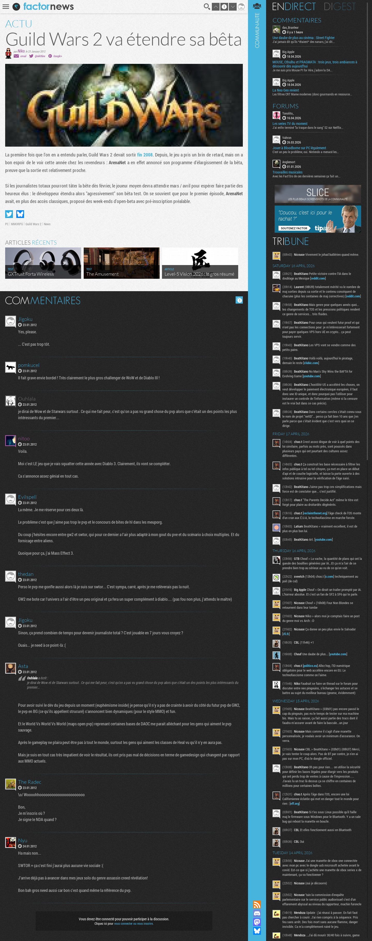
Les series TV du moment (290, 124)
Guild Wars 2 (33, 224)
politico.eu (310, 665)
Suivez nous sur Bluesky (257, 931)
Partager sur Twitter (9, 214)
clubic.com (311, 362)
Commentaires (297, 20)
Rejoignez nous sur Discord (257, 913)
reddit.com (318, 278)
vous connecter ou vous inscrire (133, 923)
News (47, 224)
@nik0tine (40, 56)
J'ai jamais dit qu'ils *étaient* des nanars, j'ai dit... (304, 42)
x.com (329, 576)
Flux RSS (257, 904)
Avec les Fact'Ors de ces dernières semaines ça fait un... (306, 176)
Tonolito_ (288, 113)
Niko (21, 51)
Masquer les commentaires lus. (239, 300)
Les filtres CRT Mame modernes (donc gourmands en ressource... (312, 94)
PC (7, 224)
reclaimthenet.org (315, 513)
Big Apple (288, 52)
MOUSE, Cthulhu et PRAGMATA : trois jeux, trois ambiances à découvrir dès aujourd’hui (315, 64)
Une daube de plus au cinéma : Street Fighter (304, 38)
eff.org (294, 803)
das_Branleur (290, 27)
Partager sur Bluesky (20, 214)
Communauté (257, 445)
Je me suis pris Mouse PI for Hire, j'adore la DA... (302, 70)
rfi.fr (286, 633)
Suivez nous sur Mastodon (257, 922)
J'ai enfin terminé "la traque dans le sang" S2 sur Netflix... (308, 127)
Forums (286, 106)
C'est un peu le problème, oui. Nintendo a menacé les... (306, 152)
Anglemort (288, 162)
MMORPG (17, 224)
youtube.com (311, 376)
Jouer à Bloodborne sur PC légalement (299, 148)
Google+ (57, 56)
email (23, 56)
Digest (340, 6)
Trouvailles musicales (288, 172)
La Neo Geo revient (286, 90)
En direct (294, 6)
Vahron (286, 137)
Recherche (207, 7)
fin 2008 (145, 155)
